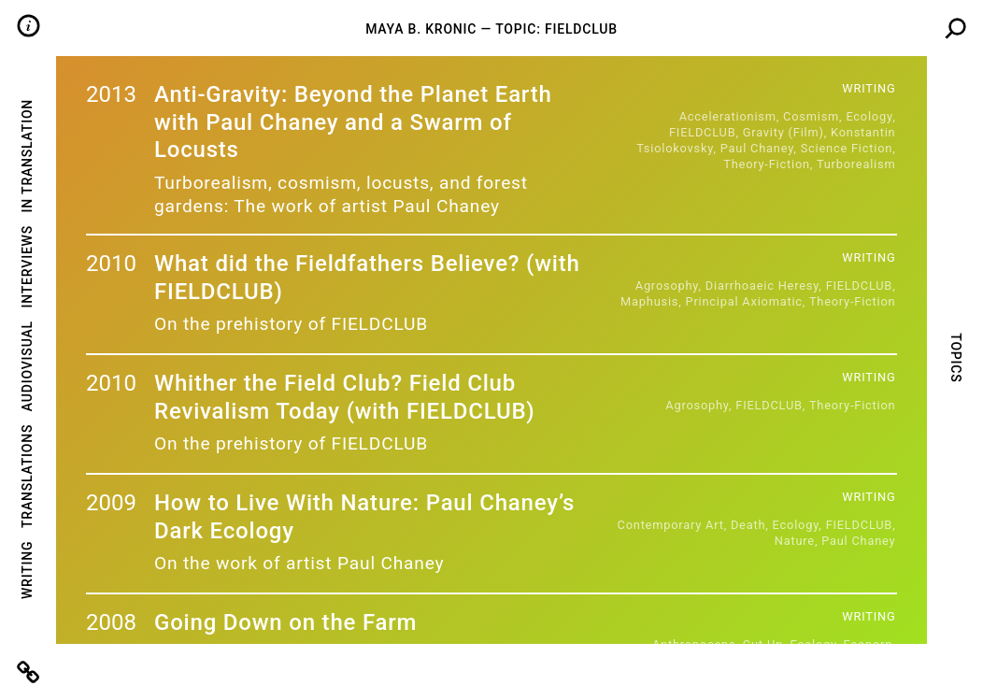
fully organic (763, 660)
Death (748, 525)
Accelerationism (727, 116)
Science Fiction (846, 148)
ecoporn (867, 644)
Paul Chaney (757, 148)
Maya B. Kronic (421, 28)
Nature (795, 541)
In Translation (27, 155)
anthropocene (694, 644)
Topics (955, 357)
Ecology (869, 116)
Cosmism (811, 116)
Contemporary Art (671, 525)
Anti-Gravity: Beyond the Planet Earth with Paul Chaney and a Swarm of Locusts (353, 122)
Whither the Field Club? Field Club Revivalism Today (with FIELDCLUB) (344, 396)
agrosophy (667, 286)
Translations (27, 476)
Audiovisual (27, 366)
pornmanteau (762, 676)
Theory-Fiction (766, 164)
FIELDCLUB (702, 132)
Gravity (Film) (783, 132)
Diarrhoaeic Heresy (762, 286)
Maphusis (649, 301)
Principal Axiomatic (744, 301)
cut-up (763, 644)
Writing (27, 570)
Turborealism (856, 164)
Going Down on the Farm (285, 622)
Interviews (27, 266)
